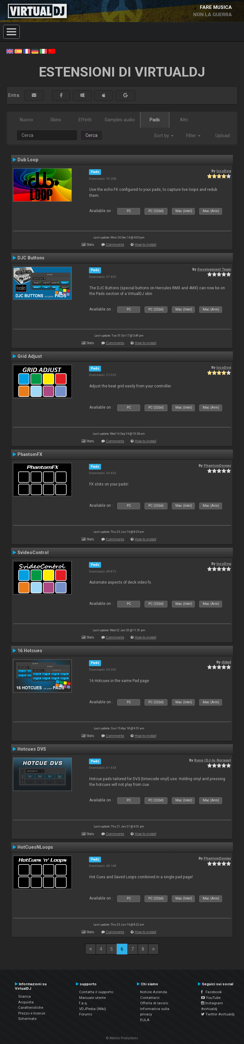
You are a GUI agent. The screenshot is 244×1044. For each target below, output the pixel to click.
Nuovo (26, 119)
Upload (222, 135)
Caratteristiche (30, 1007)
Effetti (85, 119)
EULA (145, 1020)
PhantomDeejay (217, 465)
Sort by (163, 135)
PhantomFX (29, 454)
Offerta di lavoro (154, 1003)
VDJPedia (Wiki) (92, 1009)
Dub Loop (27, 159)
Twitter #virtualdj (217, 1014)
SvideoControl (33, 552)
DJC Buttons (30, 257)
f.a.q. (83, 1003)
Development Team (214, 269)
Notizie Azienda (153, 992)
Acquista (26, 1002)
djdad (226, 662)
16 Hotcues (29, 650)
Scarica (24, 996)
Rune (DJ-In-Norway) (212, 760)
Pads (155, 119)
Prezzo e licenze (31, 1013)
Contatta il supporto (96, 992)
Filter (193, 135)
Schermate (27, 1018)
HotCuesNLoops (35, 847)
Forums (85, 1014)
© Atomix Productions (122, 1038)
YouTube (210, 997)
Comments (115, 245)
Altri (184, 119)
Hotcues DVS (31, 749)
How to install (145, 245)
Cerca (91, 135)
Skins (55, 119)
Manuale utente (92, 997)
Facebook (211, 992)
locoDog (223, 171)
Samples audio (120, 119)
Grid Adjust (29, 356)
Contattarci (149, 997)
